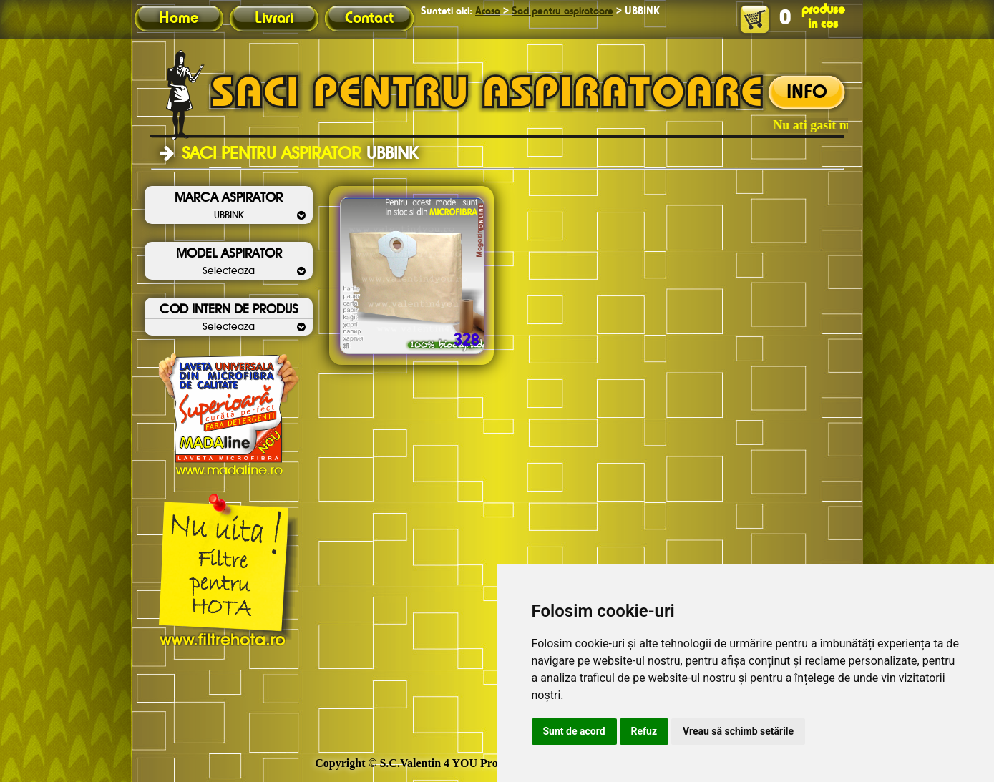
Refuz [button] (644, 731)
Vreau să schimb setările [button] (738, 731)
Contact (369, 18)
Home (178, 18)
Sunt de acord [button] (574, 731)
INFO (806, 93)
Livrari (274, 18)
